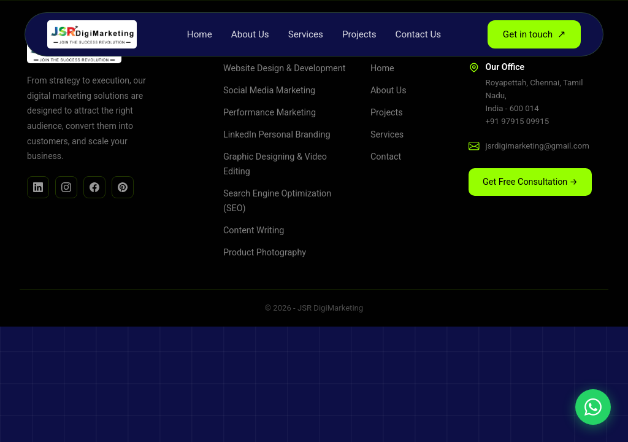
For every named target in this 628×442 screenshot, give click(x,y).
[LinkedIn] (38, 187)
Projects (359, 34)
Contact (385, 157)
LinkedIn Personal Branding (276, 135)
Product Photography (264, 252)
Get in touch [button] (534, 34)
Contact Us (419, 34)
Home (199, 34)
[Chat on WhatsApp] (593, 407)
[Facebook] (94, 187)
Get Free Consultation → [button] (530, 182)
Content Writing (253, 230)
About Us (250, 34)
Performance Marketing (269, 112)
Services (305, 34)
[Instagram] (66, 187)
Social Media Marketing (269, 90)
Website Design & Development (284, 68)
